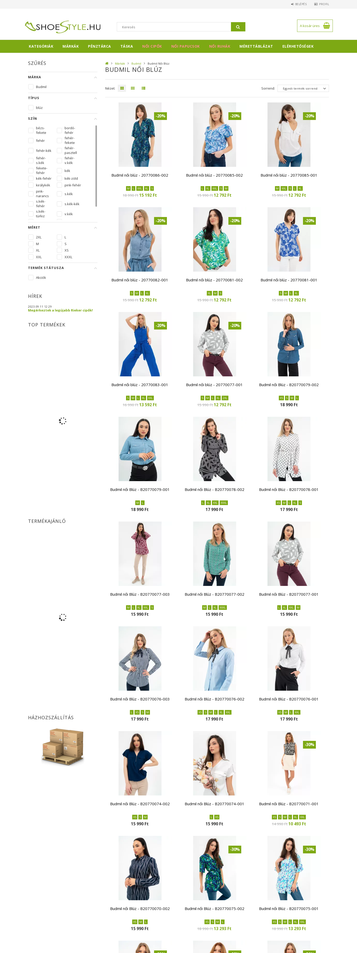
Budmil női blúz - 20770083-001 (139, 384)
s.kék (69, 194)
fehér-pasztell (71, 150)
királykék (43, 185)
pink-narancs (42, 193)
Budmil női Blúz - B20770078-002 (214, 489)
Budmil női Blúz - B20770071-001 (289, 803)
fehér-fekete (70, 140)
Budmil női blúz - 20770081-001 (289, 279)
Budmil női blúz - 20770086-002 (139, 175)
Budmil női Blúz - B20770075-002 (214, 908)
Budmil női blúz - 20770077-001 (214, 384)
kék (67, 170)
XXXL (68, 257)
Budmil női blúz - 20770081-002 (214, 279)
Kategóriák (41, 46)
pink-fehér (73, 185)
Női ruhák (219, 46)
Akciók (41, 277)
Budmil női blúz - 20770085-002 (214, 175)
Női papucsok (185, 46)
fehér (40, 140)
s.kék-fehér (40, 203)
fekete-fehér (41, 170)
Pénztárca (99, 46)
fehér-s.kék (41, 160)
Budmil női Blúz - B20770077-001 (289, 594)
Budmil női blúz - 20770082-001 (139, 279)
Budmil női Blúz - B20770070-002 (140, 908)
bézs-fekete (41, 130)
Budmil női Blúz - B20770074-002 (140, 803)
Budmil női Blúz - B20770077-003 (140, 594)
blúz (39, 107)
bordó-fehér (70, 130)
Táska (126, 46)
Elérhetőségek (298, 46)
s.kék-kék (72, 204)
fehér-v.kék (69, 160)
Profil (324, 4)
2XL (38, 237)
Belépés (301, 4)
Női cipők (152, 46)
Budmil (136, 63)
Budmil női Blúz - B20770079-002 (289, 384)
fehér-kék (43, 150)
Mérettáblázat (256, 46)
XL (38, 250)
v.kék (69, 214)
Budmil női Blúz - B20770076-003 (140, 698)
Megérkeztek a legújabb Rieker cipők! (60, 310)
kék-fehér (43, 178)
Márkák (71, 46)
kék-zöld (71, 178)
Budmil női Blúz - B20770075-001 (289, 908)
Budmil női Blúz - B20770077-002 (214, 594)
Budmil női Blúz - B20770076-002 (214, 698)
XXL (39, 257)
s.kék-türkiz (40, 213)
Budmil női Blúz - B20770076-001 (289, 698)
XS (67, 250)
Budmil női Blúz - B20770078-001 (289, 489)
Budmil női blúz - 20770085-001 (289, 175)
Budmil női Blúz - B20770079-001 (140, 489)
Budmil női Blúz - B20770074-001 (214, 803)
